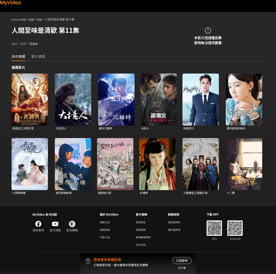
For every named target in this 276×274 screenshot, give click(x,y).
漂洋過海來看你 (237, 128)
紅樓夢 (144, 193)
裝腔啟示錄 (105, 193)
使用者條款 (177, 223)
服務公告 (105, 223)
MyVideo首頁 (20, 19)
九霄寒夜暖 (19, 193)
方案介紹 (105, 239)
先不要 (182, 268)
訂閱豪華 (182, 260)
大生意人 (61, 128)
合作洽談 (141, 247)
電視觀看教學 (144, 239)
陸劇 (43, 19)
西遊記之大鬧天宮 (23, 128)
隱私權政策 (177, 231)
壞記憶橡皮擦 (64, 193)
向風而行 (189, 128)
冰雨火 (145, 128)
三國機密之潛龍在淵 (196, 193)
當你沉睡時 (106, 128)
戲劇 (35, 19)
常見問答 (141, 223)
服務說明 (105, 231)
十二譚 (231, 193)
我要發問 (141, 231)
